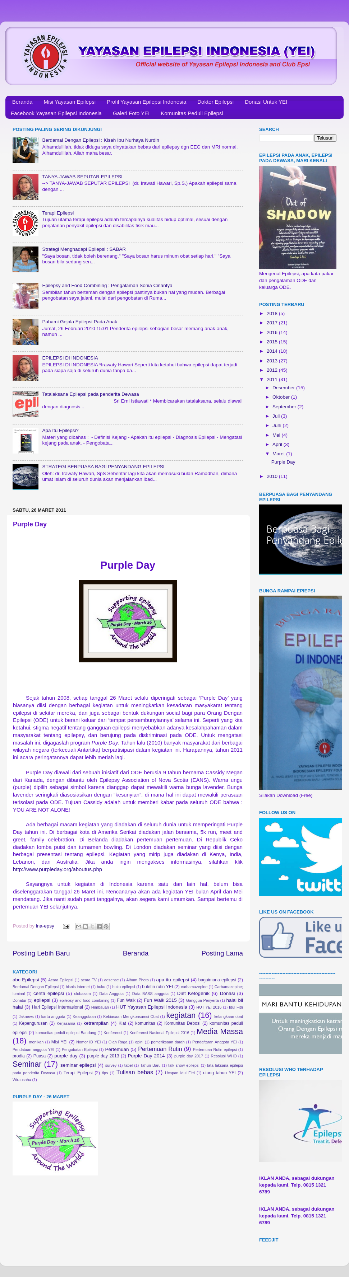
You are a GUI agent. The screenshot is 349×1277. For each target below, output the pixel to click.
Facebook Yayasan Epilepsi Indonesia (56, 113)
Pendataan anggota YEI (33, 1049)
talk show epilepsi (183, 1065)
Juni (277, 425)
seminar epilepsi (78, 1065)
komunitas (145, 1023)
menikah (36, 1042)
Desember (284, 387)
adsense (111, 980)
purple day (65, 1055)
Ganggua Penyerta (202, 1000)
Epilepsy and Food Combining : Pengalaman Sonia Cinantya (107, 285)
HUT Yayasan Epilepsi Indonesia (151, 1007)
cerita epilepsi (48, 993)
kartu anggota (53, 1016)
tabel (128, 1065)
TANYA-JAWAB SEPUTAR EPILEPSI (82, 176)
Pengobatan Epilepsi (80, 1049)
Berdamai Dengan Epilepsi (36, 987)
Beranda (22, 102)
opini (139, 1042)
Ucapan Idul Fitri (180, 1073)
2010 (273, 476)
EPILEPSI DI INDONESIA (70, 358)
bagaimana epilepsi (217, 979)
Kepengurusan (33, 1023)
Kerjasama (66, 1023)
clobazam (82, 993)
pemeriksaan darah (168, 1042)
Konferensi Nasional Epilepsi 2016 (159, 1032)
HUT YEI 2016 (208, 1007)
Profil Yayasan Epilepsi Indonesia (146, 102)
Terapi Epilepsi (58, 213)
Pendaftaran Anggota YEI (214, 1042)
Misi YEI (59, 1041)
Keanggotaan (84, 1016)
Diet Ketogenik (193, 993)
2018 (273, 313)
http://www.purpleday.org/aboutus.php (57, 869)
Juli (276, 416)
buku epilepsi (123, 987)
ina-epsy (46, 926)
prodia (19, 1055)
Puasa (39, 1055)
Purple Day (283, 462)
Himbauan (100, 1007)
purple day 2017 (188, 1056)
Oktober (281, 397)
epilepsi (42, 1000)
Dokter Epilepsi (215, 102)
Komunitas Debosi (182, 1023)
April (278, 444)
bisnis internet (78, 987)
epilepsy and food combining (84, 1000)
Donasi (227, 993)
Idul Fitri (236, 1007)
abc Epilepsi (26, 979)
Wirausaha (22, 1080)
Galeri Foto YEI (131, 113)
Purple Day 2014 (146, 1055)
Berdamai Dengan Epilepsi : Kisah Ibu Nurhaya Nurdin (100, 140)
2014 (273, 351)
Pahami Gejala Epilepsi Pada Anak (79, 321)
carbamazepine (194, 987)
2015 (273, 341)
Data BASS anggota (150, 993)
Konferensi (113, 1032)
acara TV (89, 980)
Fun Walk (126, 1000)
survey (111, 1065)
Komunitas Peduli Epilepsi (192, 113)
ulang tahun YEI (219, 1072)
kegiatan (181, 1015)
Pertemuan (117, 1049)
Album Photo (137, 980)
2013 (273, 360)
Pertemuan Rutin (160, 1049)
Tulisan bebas (134, 1072)
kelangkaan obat (228, 1016)
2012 (273, 370)
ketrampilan (96, 1023)
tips (105, 1073)
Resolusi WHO (224, 1056)
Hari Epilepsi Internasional (57, 1007)
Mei (277, 435)
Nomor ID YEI (88, 1042)
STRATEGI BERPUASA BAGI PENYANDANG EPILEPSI (103, 466)
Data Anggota (111, 993)
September (285, 406)
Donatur (19, 1000)
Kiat (122, 1023)
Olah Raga (118, 1042)
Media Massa (220, 1031)
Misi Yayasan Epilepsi (69, 102)
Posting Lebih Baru (41, 953)
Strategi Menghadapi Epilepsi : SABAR (84, 249)
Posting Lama (222, 953)
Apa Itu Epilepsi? (60, 430)
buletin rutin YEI (157, 986)
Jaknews (26, 1016)
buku (101, 987)
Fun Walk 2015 (160, 1000)
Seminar (27, 1064)
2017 (273, 322)
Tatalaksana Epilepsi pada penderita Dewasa (90, 394)
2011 (273, 379)
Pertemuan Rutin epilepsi (215, 1049)
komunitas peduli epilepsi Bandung (66, 1032)
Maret (279, 453)
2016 (273, 332)
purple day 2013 (103, 1055)
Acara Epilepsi (60, 980)
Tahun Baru (150, 1065)
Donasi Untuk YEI (266, 102)
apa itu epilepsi (172, 979)
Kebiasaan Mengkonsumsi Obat (131, 1016)
